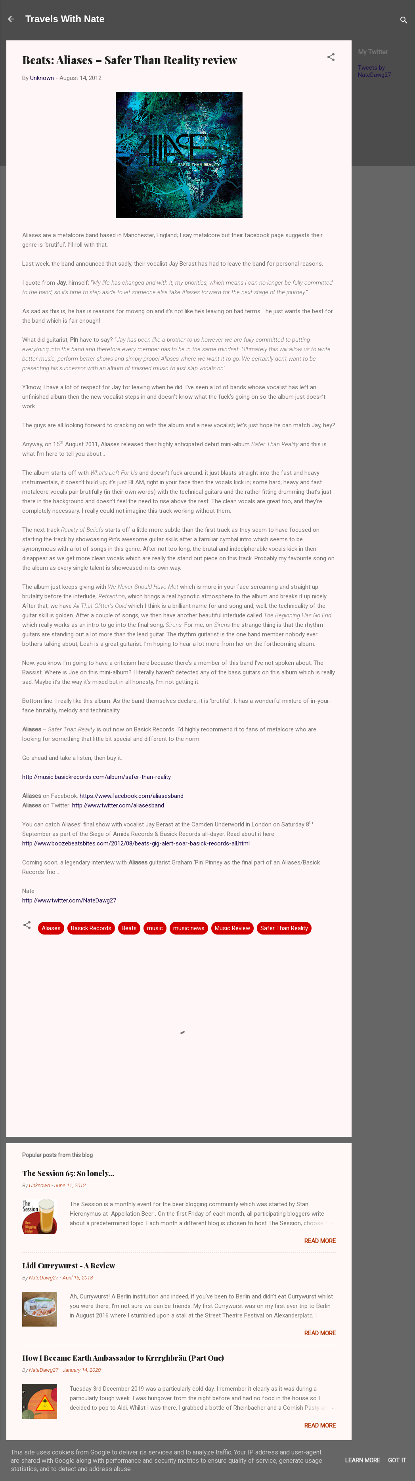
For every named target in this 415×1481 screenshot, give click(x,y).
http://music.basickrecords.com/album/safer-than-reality (96, 776)
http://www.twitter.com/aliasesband (118, 805)
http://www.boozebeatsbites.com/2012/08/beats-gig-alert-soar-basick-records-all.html (136, 843)
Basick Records (91, 928)
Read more (320, 1241)
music (155, 928)
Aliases (51, 928)
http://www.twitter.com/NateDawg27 (69, 900)
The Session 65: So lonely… (68, 1173)
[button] (331, 58)
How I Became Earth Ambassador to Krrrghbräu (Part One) (123, 1358)
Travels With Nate (65, 18)
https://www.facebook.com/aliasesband (132, 796)
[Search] (404, 22)
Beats (129, 928)
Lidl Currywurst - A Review (68, 1265)
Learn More (362, 1460)
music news (189, 928)
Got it (397, 1460)
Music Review (232, 928)
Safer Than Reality (284, 928)
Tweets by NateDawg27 (374, 71)
